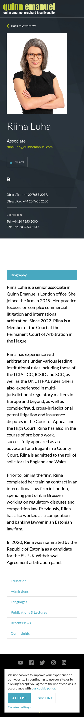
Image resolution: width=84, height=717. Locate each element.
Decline (45, 698)
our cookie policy (43, 688)
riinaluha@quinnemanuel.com (30, 147)
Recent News (21, 623)
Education (18, 581)
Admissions (20, 591)
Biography (19, 275)
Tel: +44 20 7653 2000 (22, 221)
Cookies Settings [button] (19, 707)
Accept (19, 698)
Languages (19, 602)
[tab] (42, 275)
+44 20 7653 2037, (35, 194)
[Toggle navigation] (77, 9)
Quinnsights (20, 633)
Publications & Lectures (29, 612)
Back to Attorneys (23, 26)
